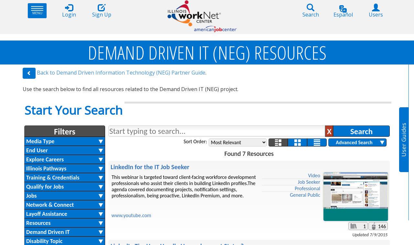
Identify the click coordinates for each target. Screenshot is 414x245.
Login (69, 11)
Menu (39, 10)
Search (310, 11)
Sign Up (101, 11)
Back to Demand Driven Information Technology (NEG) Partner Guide (121, 72)
